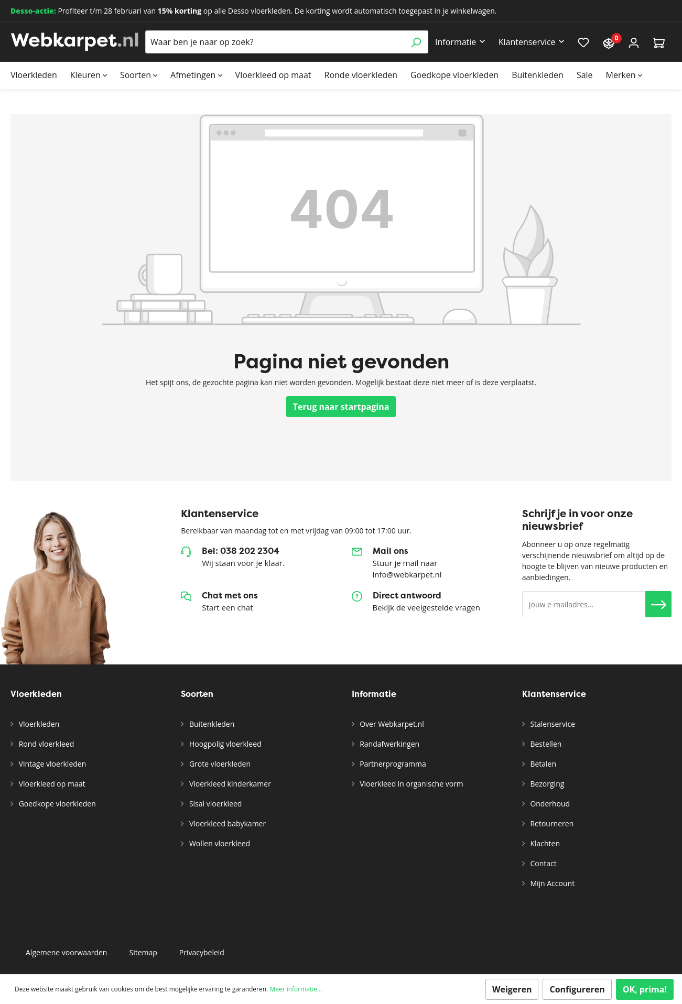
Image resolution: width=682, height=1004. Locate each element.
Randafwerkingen (389, 744)
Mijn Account (551, 883)
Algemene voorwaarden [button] (66, 952)
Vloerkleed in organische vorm (410, 784)
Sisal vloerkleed (214, 804)
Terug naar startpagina (341, 406)
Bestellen (545, 744)
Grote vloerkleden (219, 764)
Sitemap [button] (143, 952)
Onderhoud (549, 804)
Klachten (544, 843)
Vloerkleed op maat (51, 784)
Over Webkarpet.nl (391, 724)
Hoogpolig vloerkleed (224, 744)
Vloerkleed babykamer (226, 823)
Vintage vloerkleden (51, 764)
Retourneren (550, 823)
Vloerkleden (38, 724)
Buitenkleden (210, 724)
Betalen (542, 764)
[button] (658, 604)
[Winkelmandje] (659, 42)
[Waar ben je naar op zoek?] (274, 41)
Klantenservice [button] (527, 42)
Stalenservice (551, 724)
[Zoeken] (416, 41)
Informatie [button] (455, 42)
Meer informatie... (295, 989)
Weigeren (512, 989)
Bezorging (546, 784)
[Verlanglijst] (583, 42)
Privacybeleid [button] (201, 952)
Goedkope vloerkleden (56, 804)
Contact (542, 863)
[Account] (634, 42)
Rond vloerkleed (45, 744)
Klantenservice (554, 694)
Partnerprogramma (392, 764)
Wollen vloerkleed (218, 843)
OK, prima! (645, 989)
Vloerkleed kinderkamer (229, 784)
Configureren (576, 989)
